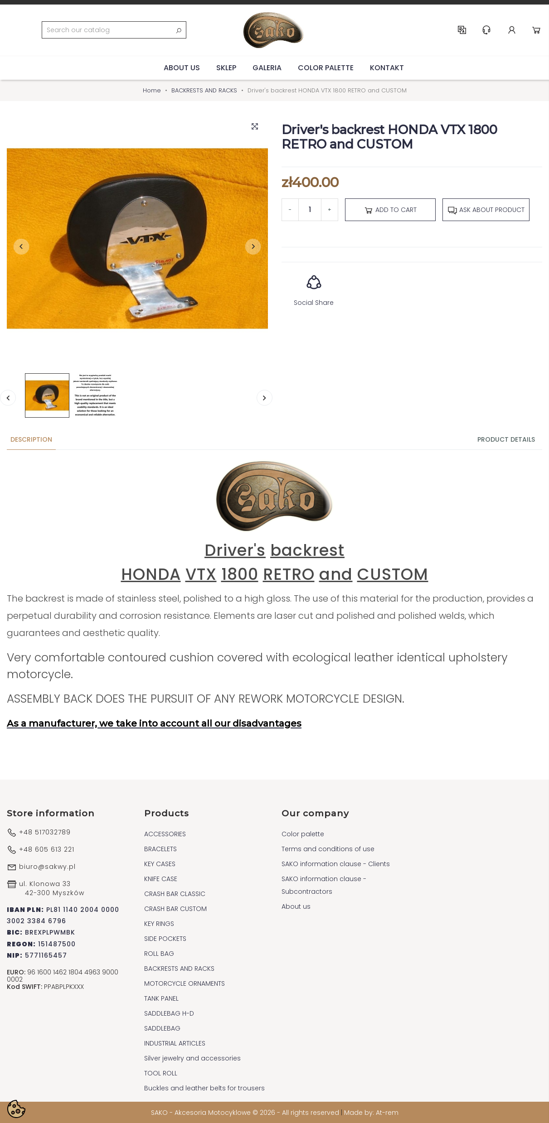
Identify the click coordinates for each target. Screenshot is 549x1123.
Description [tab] (31, 438)
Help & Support (486, 29)
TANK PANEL (161, 998)
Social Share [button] (314, 286)
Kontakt (387, 67)
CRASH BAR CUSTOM (175, 908)
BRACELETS (160, 848)
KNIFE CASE (160, 878)
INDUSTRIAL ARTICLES (174, 1042)
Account (512, 29)
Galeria (267, 67)
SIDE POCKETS (165, 938)
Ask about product (486, 209)
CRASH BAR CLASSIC (174, 893)
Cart (536, 29)
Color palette (326, 67)
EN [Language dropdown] (462, 29)
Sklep (226, 67)
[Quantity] (310, 209)
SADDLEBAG (162, 1027)
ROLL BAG (159, 953)
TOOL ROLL (160, 1072)
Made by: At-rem (371, 1112)
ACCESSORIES (165, 833)
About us (182, 67)
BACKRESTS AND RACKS (179, 968)
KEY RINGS (159, 923)
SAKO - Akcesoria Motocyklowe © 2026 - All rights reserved (246, 1112)
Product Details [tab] (506, 438)
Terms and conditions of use (328, 848)
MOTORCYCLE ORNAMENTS (184, 983)
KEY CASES (159, 863)
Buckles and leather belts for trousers (204, 1087)
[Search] (113, 30)
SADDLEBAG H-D (169, 1012)
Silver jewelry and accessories (192, 1057)
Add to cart (390, 209)
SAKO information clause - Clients (336, 863)
